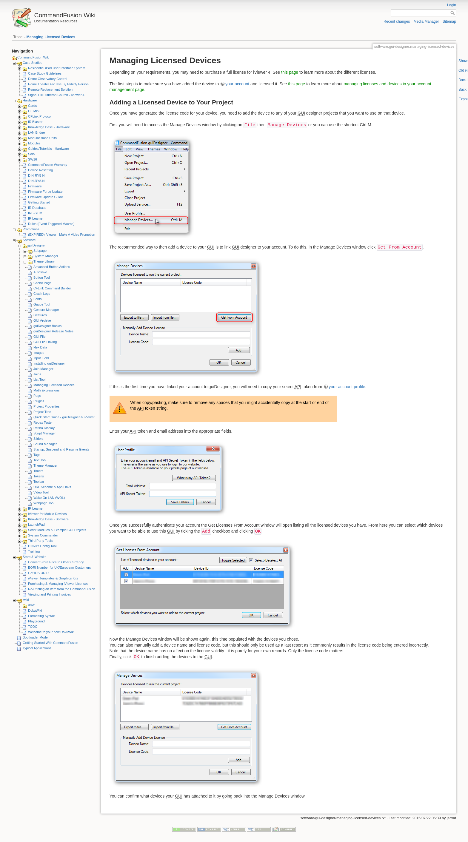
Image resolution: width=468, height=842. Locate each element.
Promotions (31, 229)
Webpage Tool (43, 503)
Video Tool (41, 492)
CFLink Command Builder (52, 288)
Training (34, 551)
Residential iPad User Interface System (56, 68)
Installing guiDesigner (49, 363)
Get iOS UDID (38, 573)
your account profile (347, 386)
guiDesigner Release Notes (53, 331)
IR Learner (36, 218)
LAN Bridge (36, 132)
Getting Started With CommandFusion (50, 642)
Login (451, 5)
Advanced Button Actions (51, 267)
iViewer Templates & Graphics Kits (53, 578)
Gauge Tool (41, 304)
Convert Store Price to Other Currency (56, 562)
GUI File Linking (45, 342)
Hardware (30, 100)
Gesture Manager (46, 309)
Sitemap (449, 21)
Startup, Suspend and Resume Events (61, 449)
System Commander (43, 535)
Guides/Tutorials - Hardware (48, 148)
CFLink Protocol (39, 116)
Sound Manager (45, 444)
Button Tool (41, 277)
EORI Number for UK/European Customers (59, 567)
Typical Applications (37, 648)
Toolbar (38, 481)
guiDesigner (37, 245)
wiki (26, 600)
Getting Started (39, 202)
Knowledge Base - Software (48, 519)
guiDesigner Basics (47, 326)
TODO (33, 626)
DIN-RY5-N (36, 175)
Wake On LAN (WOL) (49, 497)
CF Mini (33, 111)
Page (37, 395)
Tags (36, 455)
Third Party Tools (40, 540)
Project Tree (42, 412)
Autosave (40, 272)
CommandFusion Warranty (47, 164)
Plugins (38, 401)
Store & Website (34, 557)
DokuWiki (35, 610)
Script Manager (44, 433)
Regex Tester (43, 422)
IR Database (37, 207)
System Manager (45, 256)
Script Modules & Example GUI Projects (57, 530)
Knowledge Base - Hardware (49, 127)
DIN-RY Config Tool (42, 546)
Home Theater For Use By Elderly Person (58, 84)
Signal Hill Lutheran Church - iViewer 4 (56, 95)
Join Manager (43, 369)
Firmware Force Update (45, 191)
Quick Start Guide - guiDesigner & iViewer (64, 417)
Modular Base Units (42, 138)
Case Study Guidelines (44, 73)
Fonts (37, 299)
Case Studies (32, 62)
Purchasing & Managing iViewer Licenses (58, 583)
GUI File (39, 336)
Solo (31, 154)
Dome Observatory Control (47, 79)
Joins (37, 374)
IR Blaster (35, 122)
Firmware (35, 186)
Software (29, 240)
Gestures (40, 315)
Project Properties (46, 406)
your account (237, 83)
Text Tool (39, 460)
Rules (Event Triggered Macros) (51, 224)
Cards (32, 105)
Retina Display (44, 428)
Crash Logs (41, 293)
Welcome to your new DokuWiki (51, 632)
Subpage (40, 250)
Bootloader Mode (35, 637)
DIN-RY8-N (36, 181)
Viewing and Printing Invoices (49, 594)
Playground (36, 621)
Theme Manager (45, 465)
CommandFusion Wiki (33, 57)
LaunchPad (36, 524)
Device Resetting (40, 170)
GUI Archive (42, 320)
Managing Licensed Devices (51, 37)
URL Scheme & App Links (52, 487)
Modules (34, 143)
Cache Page (42, 283)
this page (289, 72)
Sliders (38, 438)
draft (31, 605)
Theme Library (44, 261)
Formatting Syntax (41, 616)
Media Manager (426, 21)
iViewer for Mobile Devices (47, 514)
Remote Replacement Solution (50, 89)
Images (38, 352)
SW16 (32, 159)
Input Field (41, 358)
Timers (38, 471)
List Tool (39, 379)
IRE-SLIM (35, 213)
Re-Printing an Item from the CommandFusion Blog (65, 589)
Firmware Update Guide (45, 197)
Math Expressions (46, 390)
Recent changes (397, 21)
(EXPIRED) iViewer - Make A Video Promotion (61, 234)
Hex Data (40, 347)
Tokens (38, 476)
